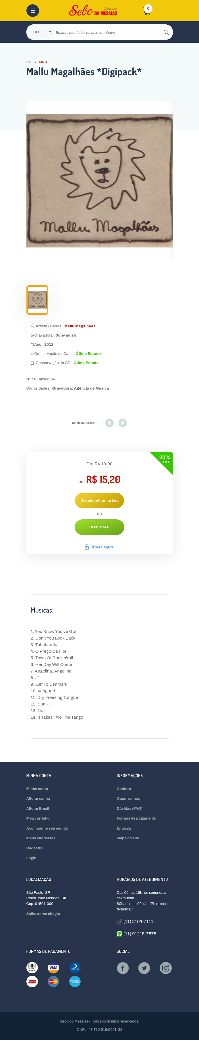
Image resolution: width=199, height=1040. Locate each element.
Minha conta (37, 789)
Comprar (99, 527)
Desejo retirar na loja (99, 501)
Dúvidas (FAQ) (129, 809)
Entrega (124, 828)
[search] (109, 32)
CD (29, 62)
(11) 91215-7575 (136, 934)
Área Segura (99, 547)
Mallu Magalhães (80, 326)
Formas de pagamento (136, 818)
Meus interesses (41, 838)
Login (31, 858)
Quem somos (128, 799)
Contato (124, 789)
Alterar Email (37, 809)
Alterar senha (38, 799)
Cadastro (34, 848)
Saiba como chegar (43, 914)
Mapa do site (128, 838)
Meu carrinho (38, 818)
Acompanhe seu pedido (47, 828)
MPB (43, 62)
